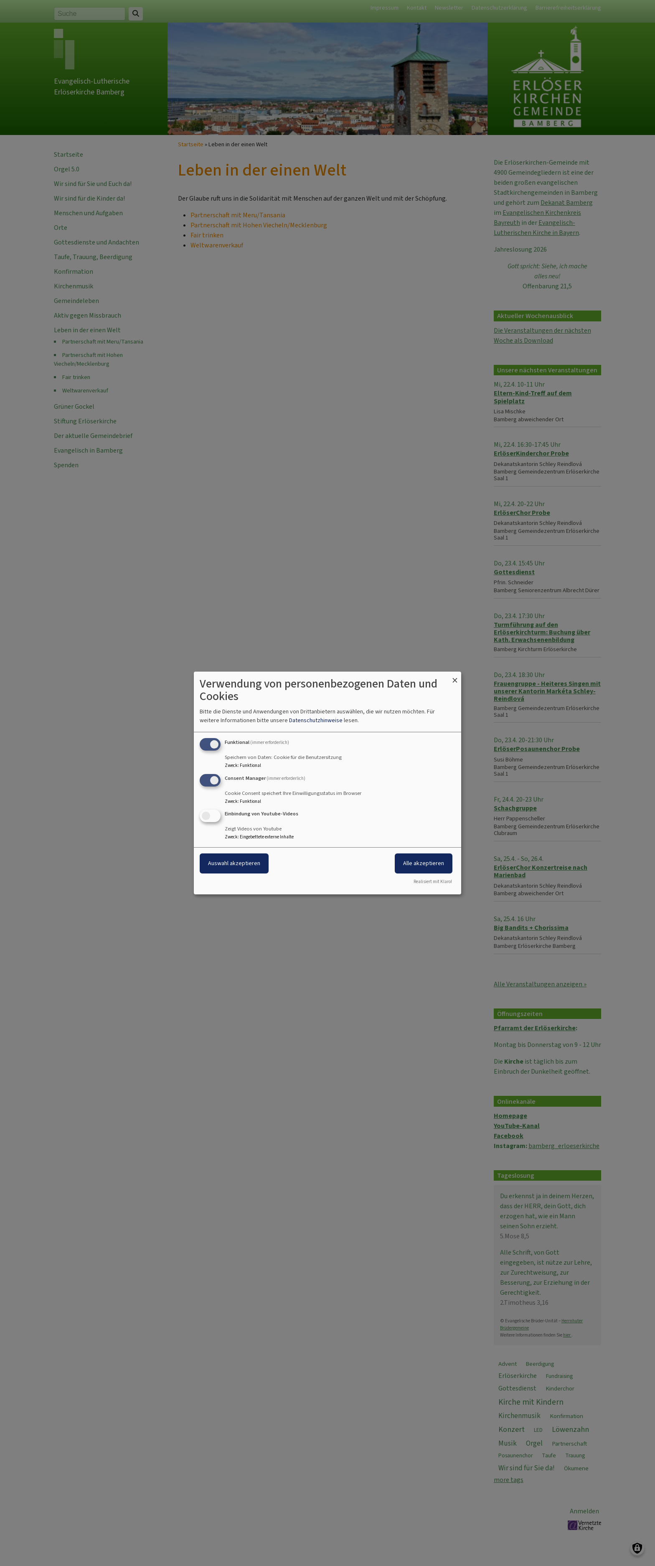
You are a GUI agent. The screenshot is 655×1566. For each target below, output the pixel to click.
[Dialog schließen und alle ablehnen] (455, 677)
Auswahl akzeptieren (234, 864)
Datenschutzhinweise (316, 720)
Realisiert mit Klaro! (433, 881)
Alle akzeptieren (423, 864)
